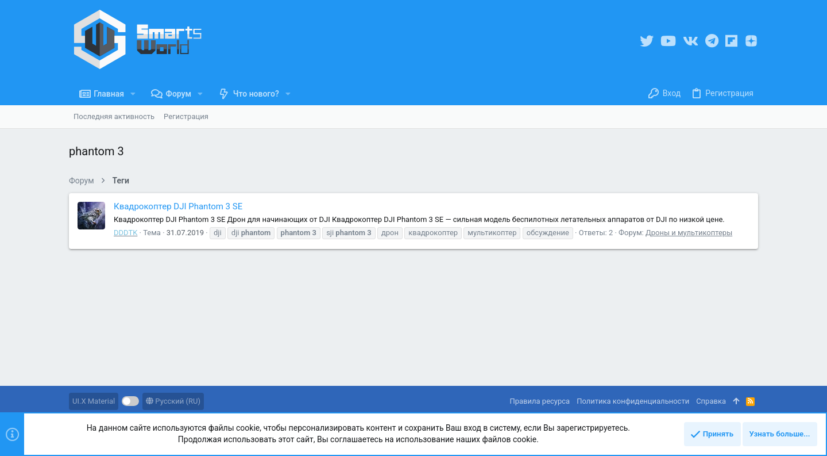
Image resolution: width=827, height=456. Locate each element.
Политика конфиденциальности (633, 401)
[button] (133, 94)
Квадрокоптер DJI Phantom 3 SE (178, 206)
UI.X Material (93, 401)
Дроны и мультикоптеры (689, 232)
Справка (711, 401)
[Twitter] (647, 41)
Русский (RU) (173, 401)
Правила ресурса (539, 401)
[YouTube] (668, 41)
